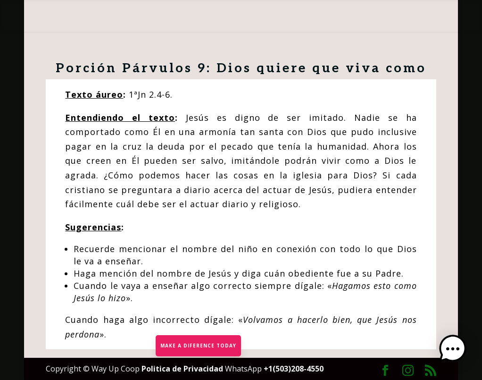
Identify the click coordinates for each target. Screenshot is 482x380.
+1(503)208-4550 (294, 368)
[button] (453, 350)
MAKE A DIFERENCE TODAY (198, 345)
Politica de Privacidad (183, 368)
